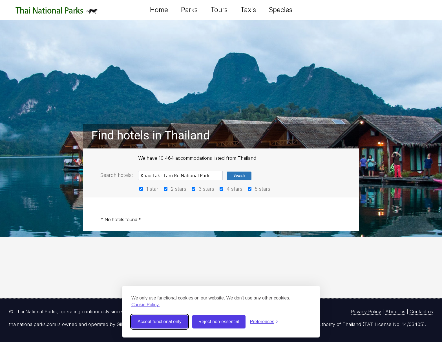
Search (239, 175)
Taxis (248, 10)
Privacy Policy (366, 311)
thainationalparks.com (32, 324)
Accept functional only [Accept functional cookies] (160, 321)
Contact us (421, 311)
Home (159, 10)
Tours (219, 10)
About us (395, 311)
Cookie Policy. (145, 304)
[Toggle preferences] (264, 321)
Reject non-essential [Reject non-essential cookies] (218, 321)
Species (280, 10)
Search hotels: (116, 175)
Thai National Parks (57, 12)
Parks (189, 10)
